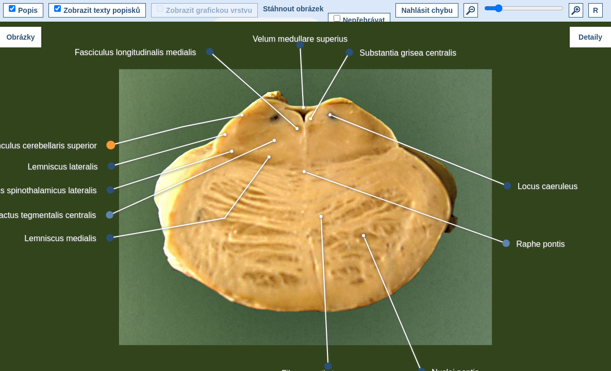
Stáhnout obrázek (293, 9)
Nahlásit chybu (427, 10)
